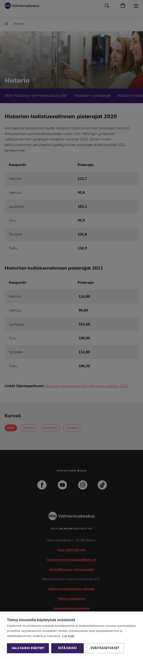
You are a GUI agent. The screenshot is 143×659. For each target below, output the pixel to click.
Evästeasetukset (105, 648)
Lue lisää (68, 636)
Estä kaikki (67, 648)
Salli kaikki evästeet (28, 648)
